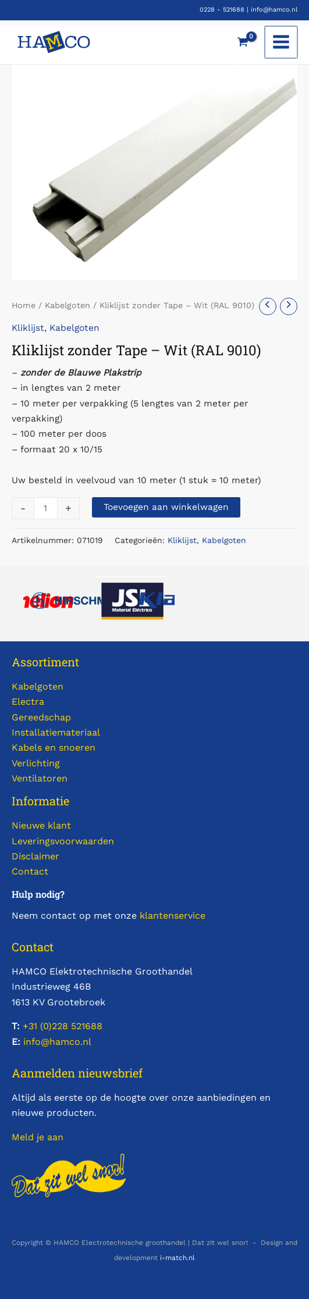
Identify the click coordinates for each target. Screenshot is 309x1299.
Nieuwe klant (41, 825)
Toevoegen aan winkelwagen (166, 507)
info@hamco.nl (274, 9)
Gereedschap (41, 717)
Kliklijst (28, 328)
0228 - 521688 (222, 9)
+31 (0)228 (45, 1026)
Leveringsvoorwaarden (63, 841)
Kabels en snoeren (53, 747)
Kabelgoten (67, 305)
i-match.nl (177, 1258)
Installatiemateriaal (56, 732)
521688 (85, 1026)
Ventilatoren (40, 778)
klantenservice (172, 915)
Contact (30, 871)
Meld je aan (37, 1137)
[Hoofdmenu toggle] (281, 42)
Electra (28, 701)
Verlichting (36, 763)
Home (23, 305)
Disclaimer (35, 856)
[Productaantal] (46, 508)
